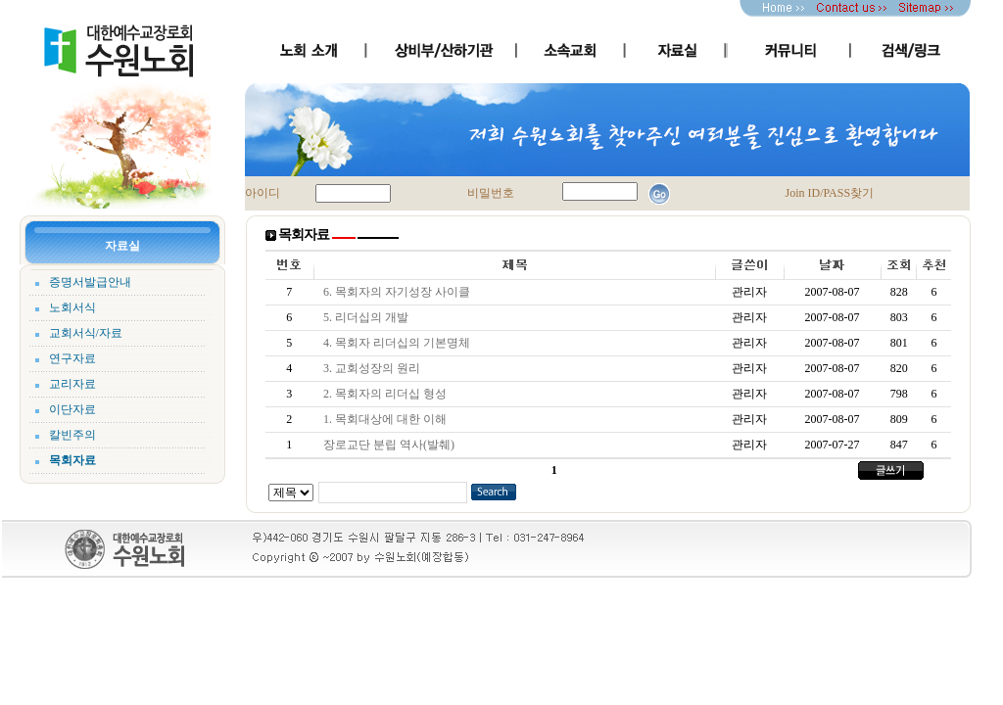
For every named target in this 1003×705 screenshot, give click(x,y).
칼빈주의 (72, 435)
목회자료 (72, 460)
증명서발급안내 (90, 282)
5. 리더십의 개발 (368, 317)
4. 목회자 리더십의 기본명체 (399, 343)
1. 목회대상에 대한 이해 (388, 419)
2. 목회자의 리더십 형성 (388, 393)
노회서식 (72, 307)
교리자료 (72, 384)
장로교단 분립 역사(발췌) (391, 444)
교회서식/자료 (85, 333)
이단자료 (72, 409)
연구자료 (72, 358)
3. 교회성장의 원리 (374, 368)
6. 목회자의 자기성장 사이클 (399, 292)
